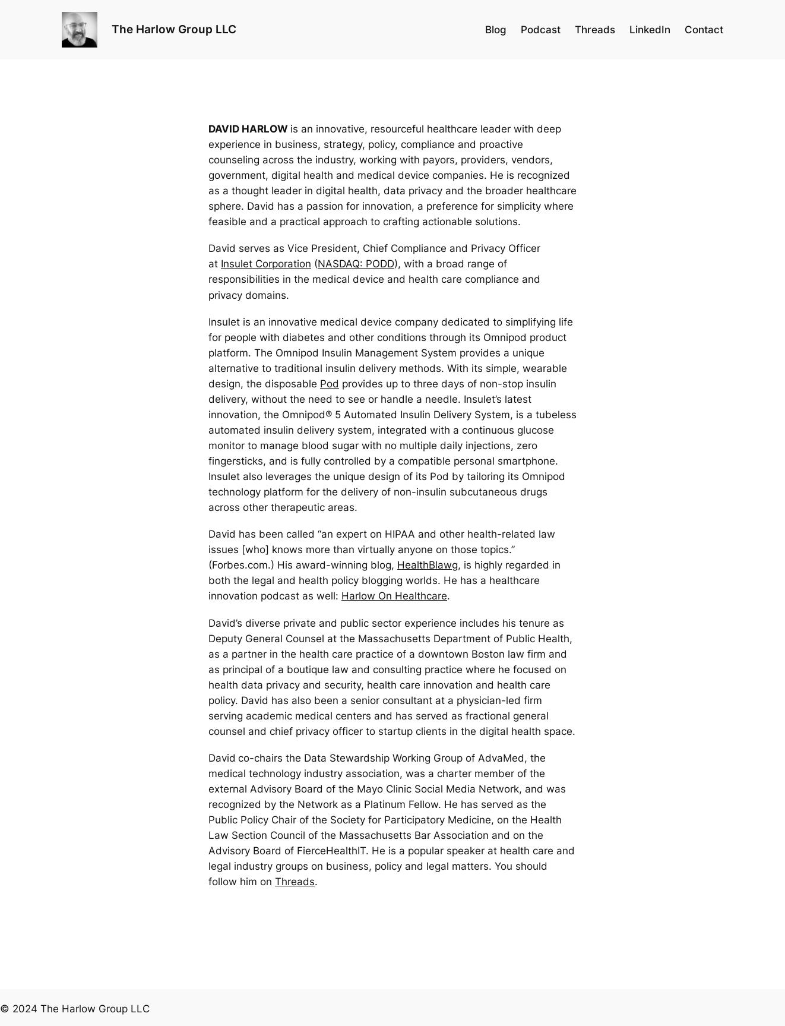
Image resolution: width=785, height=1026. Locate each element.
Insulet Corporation (266, 264)
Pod (329, 384)
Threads (295, 882)
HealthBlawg (427, 565)
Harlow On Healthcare (394, 596)
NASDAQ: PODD (356, 264)
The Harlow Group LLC (174, 29)
